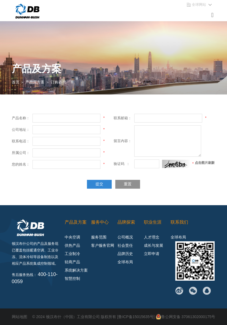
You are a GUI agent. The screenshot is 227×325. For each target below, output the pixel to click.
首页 (16, 82)
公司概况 (125, 237)
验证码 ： (122, 164)
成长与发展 (153, 245)
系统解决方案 (76, 270)
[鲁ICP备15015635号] (136, 317)
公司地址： (21, 130)
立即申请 (151, 253)
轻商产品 (72, 262)
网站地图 (19, 317)
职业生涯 (153, 222)
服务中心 (100, 222)
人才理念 (151, 237)
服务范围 (98, 237)
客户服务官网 (102, 245)
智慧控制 (72, 278)
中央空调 (72, 237)
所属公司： (21, 153)
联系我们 (179, 222)
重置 (128, 184)
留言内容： (123, 141)
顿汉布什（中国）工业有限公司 (73, 317)
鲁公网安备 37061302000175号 (185, 317)
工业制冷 (72, 253)
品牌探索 (126, 222)
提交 (99, 184)
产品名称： (21, 118)
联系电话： (21, 141)
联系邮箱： (123, 118)
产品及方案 (35, 82)
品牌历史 (125, 253)
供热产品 (72, 245)
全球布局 (125, 262)
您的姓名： (21, 164)
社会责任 (125, 245)
